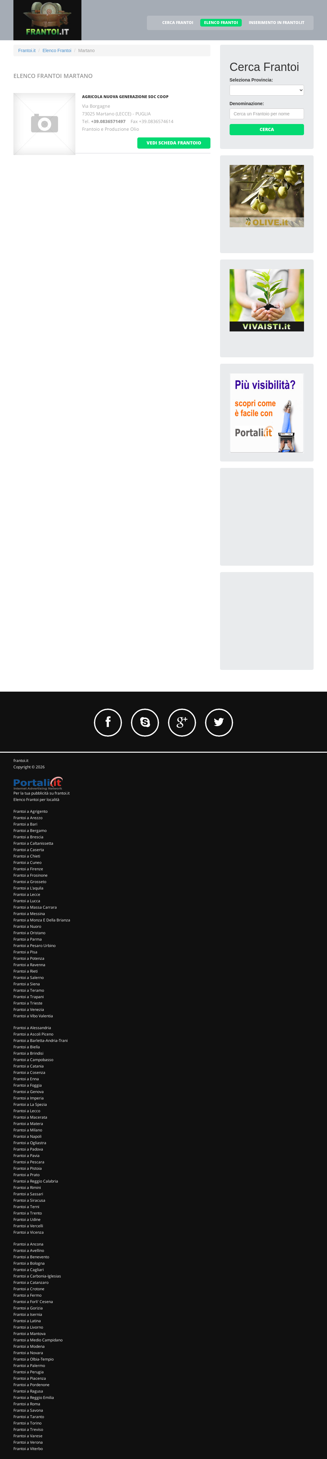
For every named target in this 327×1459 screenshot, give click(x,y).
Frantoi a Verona (28, 1442)
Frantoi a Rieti (25, 971)
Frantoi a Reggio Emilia (33, 1397)
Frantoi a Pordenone (31, 1384)
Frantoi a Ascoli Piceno (33, 1034)
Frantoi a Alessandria (32, 1027)
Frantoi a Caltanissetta (33, 843)
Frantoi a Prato (26, 1174)
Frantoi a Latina (27, 1320)
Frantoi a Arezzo (27, 817)
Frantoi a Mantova (29, 1333)
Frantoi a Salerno (28, 977)
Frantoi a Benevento (31, 1257)
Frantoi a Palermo (29, 1365)
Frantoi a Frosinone (30, 875)
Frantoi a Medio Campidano (38, 1340)
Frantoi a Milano (27, 1130)
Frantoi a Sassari (28, 1194)
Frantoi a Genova (28, 1091)
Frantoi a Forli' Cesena (33, 1301)
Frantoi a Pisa (25, 952)
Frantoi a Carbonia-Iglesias (37, 1276)
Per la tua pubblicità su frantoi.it (41, 793)
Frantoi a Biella (26, 1047)
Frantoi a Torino (27, 1423)
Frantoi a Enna (26, 1079)
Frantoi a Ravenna (29, 964)
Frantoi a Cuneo (27, 862)
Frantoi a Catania (28, 1066)
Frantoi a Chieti (26, 856)
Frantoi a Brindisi (28, 1053)
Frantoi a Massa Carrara (35, 907)
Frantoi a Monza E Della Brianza (41, 920)
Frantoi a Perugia (28, 1372)
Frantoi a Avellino (28, 1250)
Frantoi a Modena (29, 1346)
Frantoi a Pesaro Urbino (34, 945)
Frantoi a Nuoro (27, 926)
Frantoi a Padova (28, 1149)
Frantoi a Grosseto (29, 881)
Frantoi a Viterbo (28, 1448)
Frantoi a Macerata (30, 1117)
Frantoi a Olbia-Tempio (33, 1359)
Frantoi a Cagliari (28, 1269)
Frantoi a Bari (25, 824)
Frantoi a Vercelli (28, 1226)
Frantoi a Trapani (28, 996)
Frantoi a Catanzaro (31, 1282)
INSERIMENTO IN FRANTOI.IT (276, 22)
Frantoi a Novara (28, 1352)
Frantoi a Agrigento (30, 811)
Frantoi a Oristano (29, 932)
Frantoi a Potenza (28, 958)
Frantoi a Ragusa (28, 1391)
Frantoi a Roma (26, 1404)
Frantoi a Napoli (27, 1136)
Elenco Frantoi (56, 50)
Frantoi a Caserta (28, 849)
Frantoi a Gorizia (28, 1308)
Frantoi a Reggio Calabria (35, 1181)
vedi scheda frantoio (174, 143)
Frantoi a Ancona (28, 1244)
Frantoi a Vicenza (28, 1232)
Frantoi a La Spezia (30, 1104)
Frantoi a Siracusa (29, 1200)
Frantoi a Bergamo (30, 830)
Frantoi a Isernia (27, 1314)
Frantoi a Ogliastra (29, 1142)
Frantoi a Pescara (28, 1162)
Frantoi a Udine (27, 1219)
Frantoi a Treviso (28, 1429)
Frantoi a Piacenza (29, 1378)
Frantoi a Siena (26, 984)
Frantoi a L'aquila (28, 888)
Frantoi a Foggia (27, 1085)
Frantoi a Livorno (28, 1327)
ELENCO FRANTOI (221, 22)
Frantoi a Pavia (26, 1155)
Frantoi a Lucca (26, 901)
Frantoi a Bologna (29, 1263)
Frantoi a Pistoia (27, 1168)
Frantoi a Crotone (28, 1289)
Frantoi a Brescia (28, 837)
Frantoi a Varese (27, 1436)
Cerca (267, 129)
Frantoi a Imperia (28, 1098)
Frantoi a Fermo (27, 1295)
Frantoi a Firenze (28, 869)
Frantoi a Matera (28, 1123)
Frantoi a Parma (27, 939)
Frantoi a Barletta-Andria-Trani (40, 1040)
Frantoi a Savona (28, 1410)
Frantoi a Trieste (27, 1003)
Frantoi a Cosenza (29, 1072)
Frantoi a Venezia (28, 1009)
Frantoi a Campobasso (33, 1059)
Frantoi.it (26, 50)
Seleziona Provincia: (251, 79)
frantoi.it (20, 760)
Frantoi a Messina (29, 913)
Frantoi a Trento (27, 1213)
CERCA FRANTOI (177, 22)
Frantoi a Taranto (28, 1416)
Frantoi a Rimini (27, 1187)
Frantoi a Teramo (28, 990)
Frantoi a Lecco (26, 1111)
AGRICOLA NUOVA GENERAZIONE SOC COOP (125, 96)
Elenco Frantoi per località (36, 799)
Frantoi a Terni (26, 1206)
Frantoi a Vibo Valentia (33, 1016)
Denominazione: (247, 103)
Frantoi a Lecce (26, 894)
